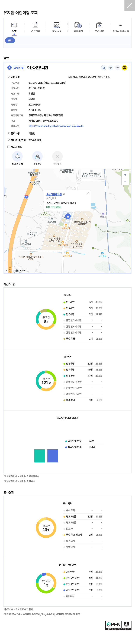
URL (117, 67)
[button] (87, 193)
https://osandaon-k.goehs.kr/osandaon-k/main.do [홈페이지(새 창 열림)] (55, 126)
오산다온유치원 (54, 194)
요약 (10, 40)
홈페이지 (103, 67)
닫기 (129, 5)
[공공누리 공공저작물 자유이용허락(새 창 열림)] (118, 629)
